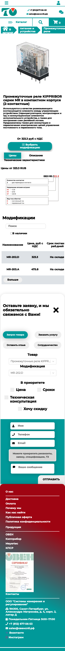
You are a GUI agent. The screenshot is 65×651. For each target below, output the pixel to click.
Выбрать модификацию (30, 146)
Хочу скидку (32, 409)
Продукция (13, 527)
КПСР (9, 548)
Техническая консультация (20, 399)
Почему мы (13, 508)
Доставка (12, 499)
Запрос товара (15, 334)
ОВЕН (9, 534)
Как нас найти (15, 512)
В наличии (19, 233)
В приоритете (33, 383)
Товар (32, 355)
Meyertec (12, 543)
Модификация (32, 366)
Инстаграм (16, 637)
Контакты (12, 594)
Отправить (51, 479)
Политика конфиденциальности (28, 521)
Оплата (11, 503)
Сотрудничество (48, 345)
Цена (18, 390)
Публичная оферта (19, 517)
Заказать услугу (48, 334)
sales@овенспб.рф (37, 14)
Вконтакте (16, 632)
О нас (9, 491)
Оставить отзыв (16, 345)
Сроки (46, 390)
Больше (12, 279)
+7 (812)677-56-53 (37, 10)
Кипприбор (13, 538)
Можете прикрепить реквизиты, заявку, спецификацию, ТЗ (32, 455)
